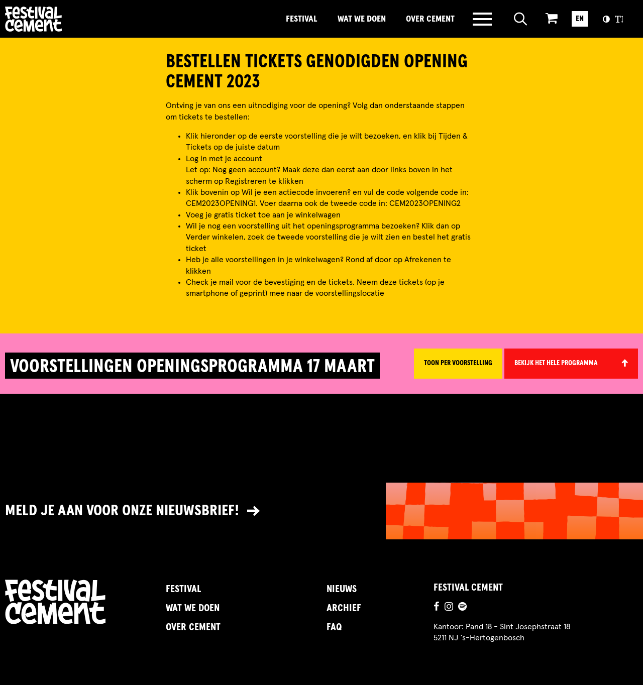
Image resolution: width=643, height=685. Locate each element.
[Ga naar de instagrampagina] (449, 607)
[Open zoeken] (520, 19)
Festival (301, 19)
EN (580, 19)
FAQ (334, 627)
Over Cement (430, 19)
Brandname (68, 19)
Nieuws (342, 589)
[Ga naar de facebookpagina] (437, 607)
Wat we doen (362, 19)
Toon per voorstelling (458, 363)
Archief (344, 608)
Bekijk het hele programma (556, 363)
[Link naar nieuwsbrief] (321, 511)
